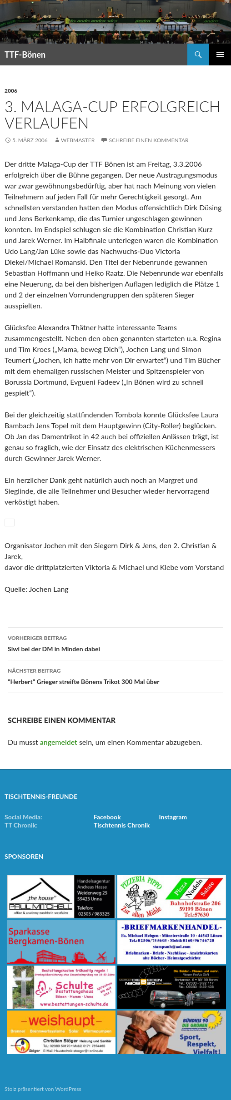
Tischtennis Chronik (122, 825)
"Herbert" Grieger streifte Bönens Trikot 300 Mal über (115, 675)
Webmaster (78, 140)
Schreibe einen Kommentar (148, 140)
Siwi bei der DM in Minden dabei (115, 643)
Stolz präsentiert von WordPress (43, 1088)
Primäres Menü (220, 54)
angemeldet (58, 742)
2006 (11, 90)
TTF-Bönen (25, 54)
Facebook (107, 817)
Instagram (173, 817)
